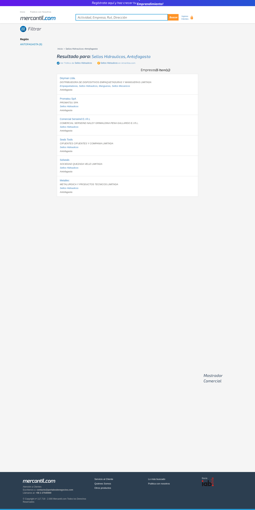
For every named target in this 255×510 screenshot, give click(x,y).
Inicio (22, 11)
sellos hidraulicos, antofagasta (121, 56)
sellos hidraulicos (88, 86)
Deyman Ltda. (68, 78)
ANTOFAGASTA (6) (31, 44)
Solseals (64, 159)
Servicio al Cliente (103, 479)
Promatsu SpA (68, 98)
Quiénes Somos (102, 483)
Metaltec (64, 180)
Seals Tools (66, 139)
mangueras (105, 86)
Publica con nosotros (159, 483)
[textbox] (127, 17)
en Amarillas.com (118, 63)
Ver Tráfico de (76, 63)
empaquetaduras (69, 86)
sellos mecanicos (121, 86)
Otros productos (102, 488)
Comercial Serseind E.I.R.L (75, 119)
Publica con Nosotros (40, 11)
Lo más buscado (156, 479)
